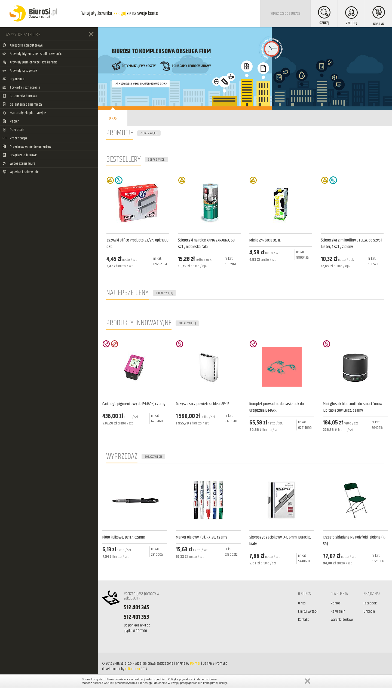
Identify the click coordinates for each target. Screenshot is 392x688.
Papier (10, 121)
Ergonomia (13, 79)
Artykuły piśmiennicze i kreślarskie (29, 62)
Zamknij (307, 681)
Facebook (370, 603)
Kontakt (303, 620)
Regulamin (338, 611)
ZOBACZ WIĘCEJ (149, 133)
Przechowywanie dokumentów (26, 147)
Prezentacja (14, 138)
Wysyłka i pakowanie (20, 172)
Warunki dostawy (342, 620)
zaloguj (120, 13)
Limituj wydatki (308, 611)
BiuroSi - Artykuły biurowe (33, 13)
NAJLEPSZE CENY (127, 293)
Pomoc (335, 603)
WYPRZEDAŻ (121, 456)
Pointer (195, 663)
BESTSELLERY (123, 159)
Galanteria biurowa (19, 96)
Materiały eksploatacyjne (24, 113)
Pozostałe (13, 130)
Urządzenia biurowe (19, 155)
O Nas (301, 603)
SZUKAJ (324, 16)
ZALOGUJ (351, 16)
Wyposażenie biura (18, 164)
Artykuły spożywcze (19, 71)
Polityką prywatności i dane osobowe (192, 679)
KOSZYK (378, 16)
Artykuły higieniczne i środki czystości (32, 54)
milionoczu (132, 669)
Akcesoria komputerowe (22, 45)
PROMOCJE (119, 133)
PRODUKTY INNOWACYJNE (138, 323)
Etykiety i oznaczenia (21, 88)
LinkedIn (369, 611)
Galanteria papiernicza (22, 105)
